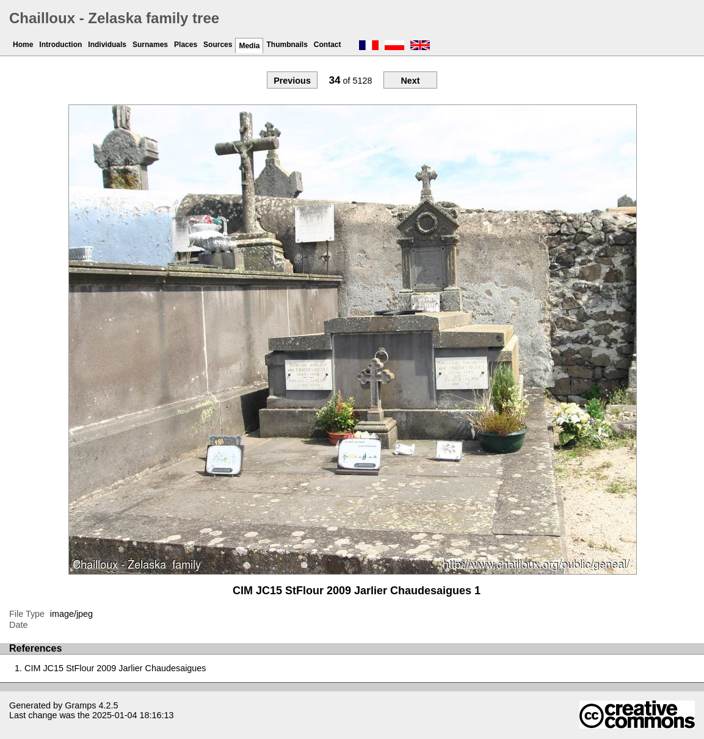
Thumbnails (286, 44)
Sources (217, 44)
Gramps (80, 705)
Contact (327, 44)
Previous (292, 81)
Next (410, 81)
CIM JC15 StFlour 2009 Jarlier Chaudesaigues (115, 668)
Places (185, 44)
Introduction (60, 44)
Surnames (150, 44)
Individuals (107, 44)
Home (23, 44)
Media (249, 46)
